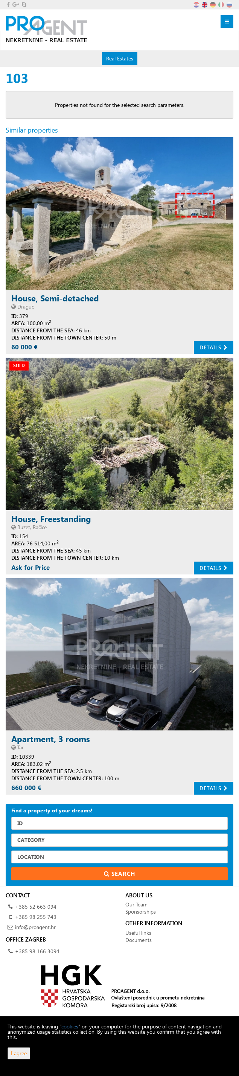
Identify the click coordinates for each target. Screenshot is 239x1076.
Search (119, 873)
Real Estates (119, 58)
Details (213, 347)
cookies (69, 1026)
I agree (19, 1053)
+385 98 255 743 (35, 916)
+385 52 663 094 (35, 906)
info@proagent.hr (35, 927)
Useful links (138, 932)
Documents (138, 939)
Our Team (136, 904)
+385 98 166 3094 (37, 951)
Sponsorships (140, 911)
